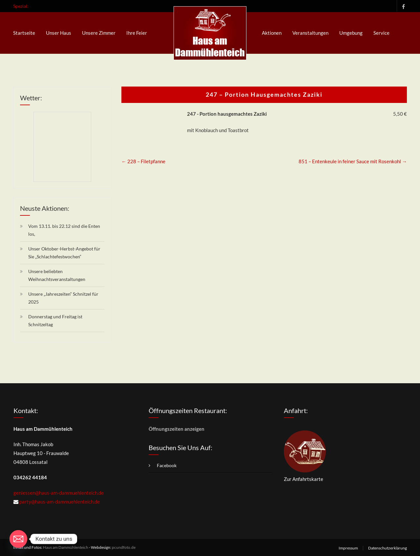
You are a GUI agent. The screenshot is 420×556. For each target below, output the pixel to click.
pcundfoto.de (124, 547)
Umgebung (351, 33)
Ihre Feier (136, 33)
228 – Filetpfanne (143, 161)
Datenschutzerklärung (387, 548)
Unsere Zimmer (99, 33)
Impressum (348, 548)
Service (381, 33)
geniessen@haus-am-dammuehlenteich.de (58, 493)
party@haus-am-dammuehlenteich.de (59, 502)
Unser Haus (58, 33)
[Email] (18, 539)
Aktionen (272, 33)
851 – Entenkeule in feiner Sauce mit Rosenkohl (353, 161)
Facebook (402, 5)
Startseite (24, 33)
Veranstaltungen (310, 33)
